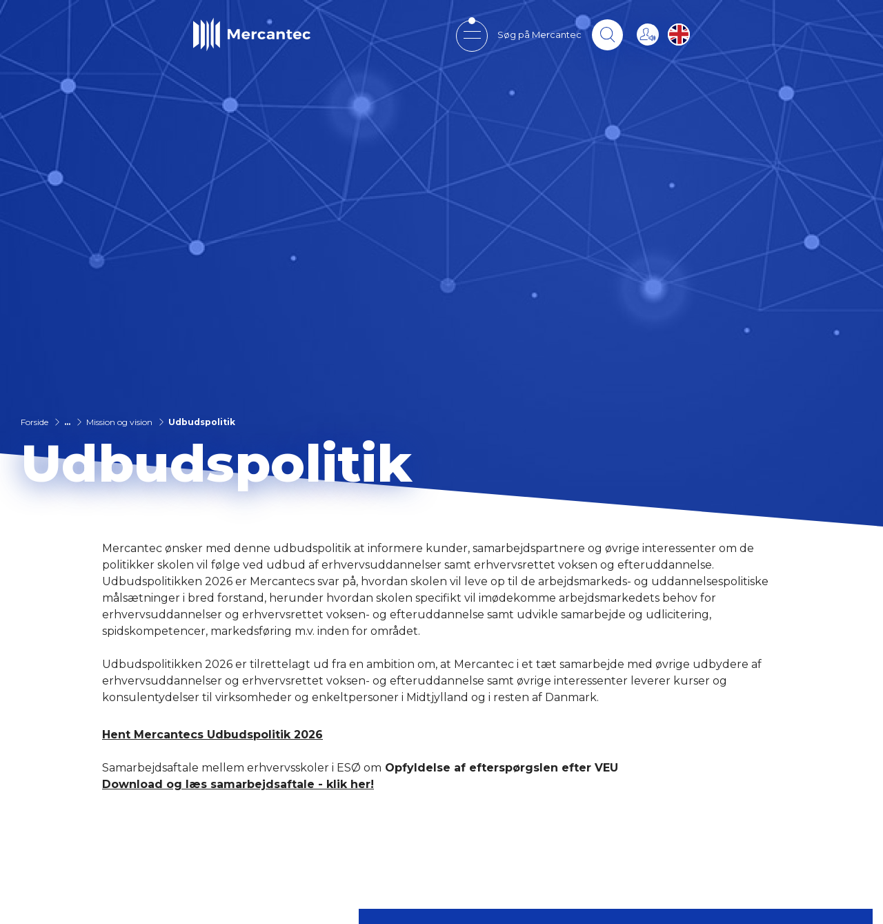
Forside (34, 422)
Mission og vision (119, 422)
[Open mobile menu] (471, 35)
